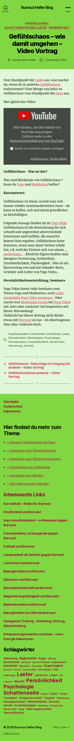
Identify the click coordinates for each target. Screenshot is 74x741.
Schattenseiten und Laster (26, 27)
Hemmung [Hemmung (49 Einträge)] (9, 675)
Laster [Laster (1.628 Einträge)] (25, 674)
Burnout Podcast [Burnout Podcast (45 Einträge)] (41, 662)
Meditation (39, 185)
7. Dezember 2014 (55, 60)
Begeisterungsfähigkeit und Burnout (31, 596)
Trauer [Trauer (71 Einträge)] (63, 693)
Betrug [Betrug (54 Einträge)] (52, 658)
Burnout (25, 320)
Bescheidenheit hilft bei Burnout (28, 588)
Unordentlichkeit (37, 341)
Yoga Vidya (62, 302)
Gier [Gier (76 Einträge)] (55, 669)
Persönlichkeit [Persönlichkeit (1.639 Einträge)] (44, 680)
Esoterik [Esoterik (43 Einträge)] (8, 669)
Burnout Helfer (27, 60)
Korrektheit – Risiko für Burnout (27, 504)
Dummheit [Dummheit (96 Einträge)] (10, 665)
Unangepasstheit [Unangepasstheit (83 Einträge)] (14, 701)
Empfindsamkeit (18, 334)
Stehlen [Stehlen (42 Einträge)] (44, 694)
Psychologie (52, 337)
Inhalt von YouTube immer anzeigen (39, 148)
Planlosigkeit (35, 337)
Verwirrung (15, 345)
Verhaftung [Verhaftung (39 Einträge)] (43, 705)
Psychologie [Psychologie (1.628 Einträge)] (19, 686)
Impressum (12, 411)
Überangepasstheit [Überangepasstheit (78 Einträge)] (38, 708)
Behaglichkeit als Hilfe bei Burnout (29, 613)
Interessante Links (24, 495)
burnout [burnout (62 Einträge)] (26, 662)
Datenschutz (13, 406)
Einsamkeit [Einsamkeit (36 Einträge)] (37, 666)
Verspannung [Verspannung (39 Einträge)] (56, 705)
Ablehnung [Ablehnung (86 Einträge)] (11, 658)
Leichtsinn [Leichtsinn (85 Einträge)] (41, 675)
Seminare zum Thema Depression (34, 459)
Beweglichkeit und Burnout (24, 571)
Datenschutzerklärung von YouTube (37, 141)
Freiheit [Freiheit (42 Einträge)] (17, 669)
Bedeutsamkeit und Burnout (25, 604)
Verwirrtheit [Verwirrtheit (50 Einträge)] (10, 709)
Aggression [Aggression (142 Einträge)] (28, 658)
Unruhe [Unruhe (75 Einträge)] (8, 705)
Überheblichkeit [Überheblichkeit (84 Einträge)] (14, 712)
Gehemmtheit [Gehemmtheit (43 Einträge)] (29, 669)
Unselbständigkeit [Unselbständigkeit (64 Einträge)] (25, 705)
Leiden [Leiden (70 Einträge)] (53, 675)
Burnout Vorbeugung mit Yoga (31, 442)
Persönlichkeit (37, 23)
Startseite (11, 402)
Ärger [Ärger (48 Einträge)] (22, 709)
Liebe (39, 80)
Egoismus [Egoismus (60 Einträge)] (25, 665)
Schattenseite (17, 341)
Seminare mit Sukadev (25, 476)
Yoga (59, 93)
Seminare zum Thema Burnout (31, 451)
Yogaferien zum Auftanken (28, 467)
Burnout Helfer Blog (37, 7)
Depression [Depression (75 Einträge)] (58, 662)
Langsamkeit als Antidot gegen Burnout (34, 555)
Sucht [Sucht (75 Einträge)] (54, 693)
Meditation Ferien (35, 302)
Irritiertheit (53, 334)
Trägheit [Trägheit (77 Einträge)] (49, 697)
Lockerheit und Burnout (21, 563)
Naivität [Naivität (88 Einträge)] (19, 681)
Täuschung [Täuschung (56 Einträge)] (62, 698)
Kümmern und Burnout (21, 579)
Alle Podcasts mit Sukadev (28, 484)
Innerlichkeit (38, 334)
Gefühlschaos (50, 85)
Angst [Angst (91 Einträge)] (42, 658)
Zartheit (29, 345)
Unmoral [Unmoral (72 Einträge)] (54, 701)
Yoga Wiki (58, 223)
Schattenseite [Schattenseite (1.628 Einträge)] (21, 693)
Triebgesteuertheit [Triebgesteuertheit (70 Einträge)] (30, 698)
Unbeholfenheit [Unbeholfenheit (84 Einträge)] (37, 701)
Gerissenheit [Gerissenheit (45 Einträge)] (45, 669)
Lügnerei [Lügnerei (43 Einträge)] (8, 681)
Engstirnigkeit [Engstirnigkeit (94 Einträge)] (53, 665)
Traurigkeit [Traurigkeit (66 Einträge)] (10, 698)
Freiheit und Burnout (19, 546)
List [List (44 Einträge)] (61, 675)
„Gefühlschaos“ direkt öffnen (48, 159)
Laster (65, 334)
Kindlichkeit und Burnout (22, 512)
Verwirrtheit (59, 27)
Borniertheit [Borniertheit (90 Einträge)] (12, 662)
